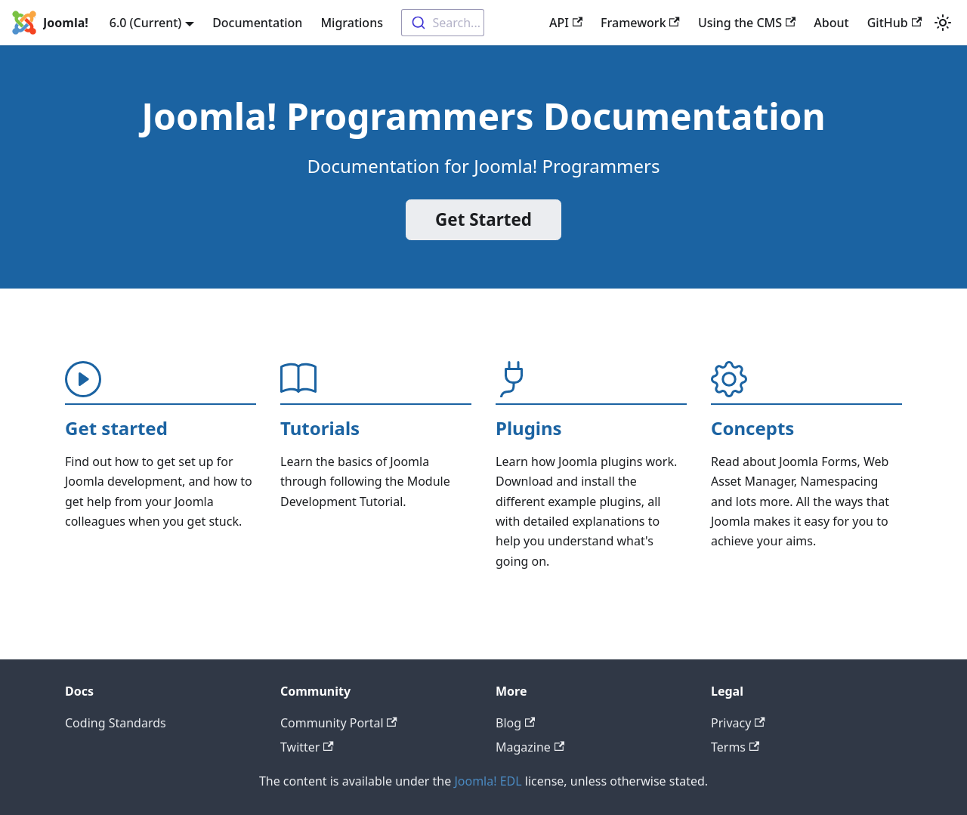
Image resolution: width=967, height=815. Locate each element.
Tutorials (320, 427)
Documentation (257, 22)
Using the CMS (747, 22)
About (831, 22)
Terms (735, 747)
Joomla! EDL (487, 781)
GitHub (894, 22)
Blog (515, 723)
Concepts (752, 427)
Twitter (307, 747)
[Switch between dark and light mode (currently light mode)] (943, 23)
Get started (116, 427)
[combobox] (443, 22)
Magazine (530, 747)
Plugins (529, 427)
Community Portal (338, 723)
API (565, 22)
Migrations (351, 22)
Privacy (738, 723)
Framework (640, 22)
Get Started (483, 219)
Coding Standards (115, 723)
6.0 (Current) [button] (146, 22)
